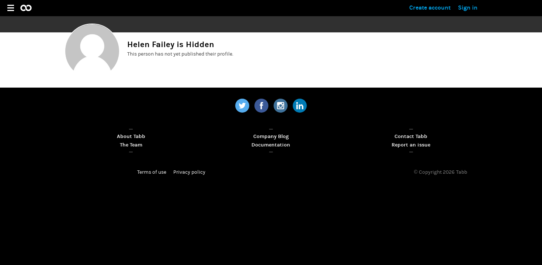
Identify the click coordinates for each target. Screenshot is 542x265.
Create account (430, 7)
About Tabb (131, 136)
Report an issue (411, 145)
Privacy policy (189, 172)
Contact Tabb (411, 136)
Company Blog (271, 136)
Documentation (270, 145)
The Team (131, 145)
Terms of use (151, 172)
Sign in (467, 7)
